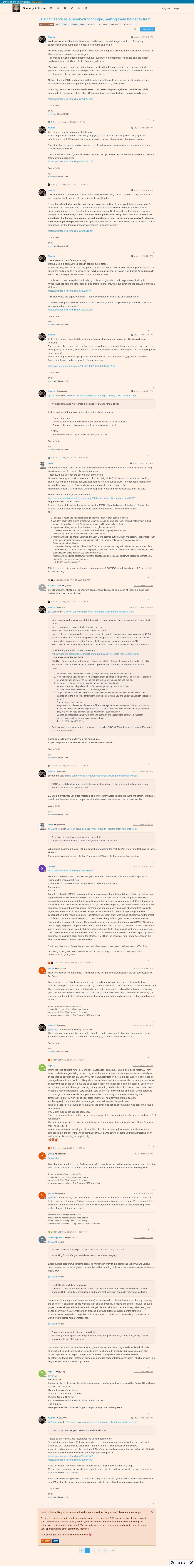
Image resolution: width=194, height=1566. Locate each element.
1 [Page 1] (87, 1550)
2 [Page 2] (92, 1550)
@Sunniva (60, 968)
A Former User (54, 586)
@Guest (61, 771)
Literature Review (47, 24)
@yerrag (61, 1025)
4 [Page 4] (102, 1550)
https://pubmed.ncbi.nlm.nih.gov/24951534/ (70, 231)
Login (55, 1541)
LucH (50, 463)
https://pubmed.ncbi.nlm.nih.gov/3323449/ (69, 290)
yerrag (51, 968)
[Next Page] (112, 1550)
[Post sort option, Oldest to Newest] (135, 29)
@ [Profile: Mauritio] (53, 395)
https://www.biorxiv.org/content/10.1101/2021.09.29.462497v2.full (81, 366)
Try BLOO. (37, 1)
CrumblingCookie (56, 1238)
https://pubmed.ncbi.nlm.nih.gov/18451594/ (70, 870)
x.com (50, 114)
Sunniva (51, 866)
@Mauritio (62, 391)
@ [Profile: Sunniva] (53, 1422)
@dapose (60, 1193)
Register (46, 1541)
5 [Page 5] (107, 1550)
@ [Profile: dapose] (53, 1197)
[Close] (152, 1512)
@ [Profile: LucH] (52, 611)
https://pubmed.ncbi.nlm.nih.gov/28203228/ (70, 161)
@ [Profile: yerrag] (52, 1029)
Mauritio (51, 37)
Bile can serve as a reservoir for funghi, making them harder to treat (101, 395)
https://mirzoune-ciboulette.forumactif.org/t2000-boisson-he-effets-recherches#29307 (91, 498)
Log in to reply (147, 29)
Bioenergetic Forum (34, 8)
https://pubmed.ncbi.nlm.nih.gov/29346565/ (70, 1456)
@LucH (66, 586)
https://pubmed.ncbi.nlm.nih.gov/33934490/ (70, 1459)
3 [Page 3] (97, 1550)
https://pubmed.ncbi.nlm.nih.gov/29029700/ (70, 99)
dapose (51, 1066)
